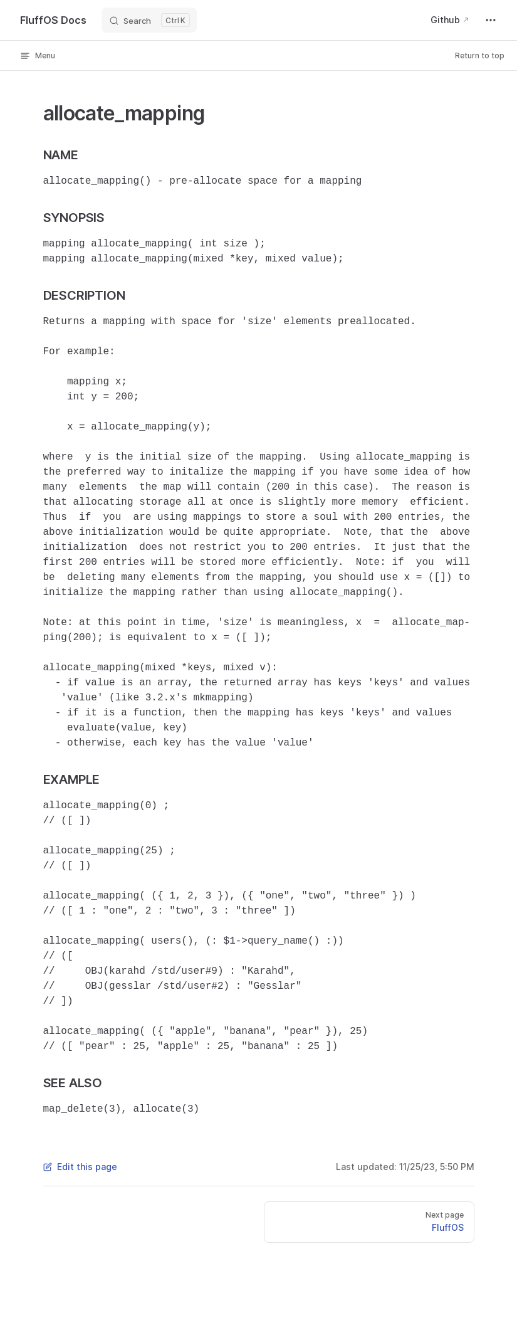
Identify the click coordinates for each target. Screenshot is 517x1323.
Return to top (479, 55)
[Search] (149, 20)
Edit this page (80, 1166)
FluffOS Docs (53, 20)
